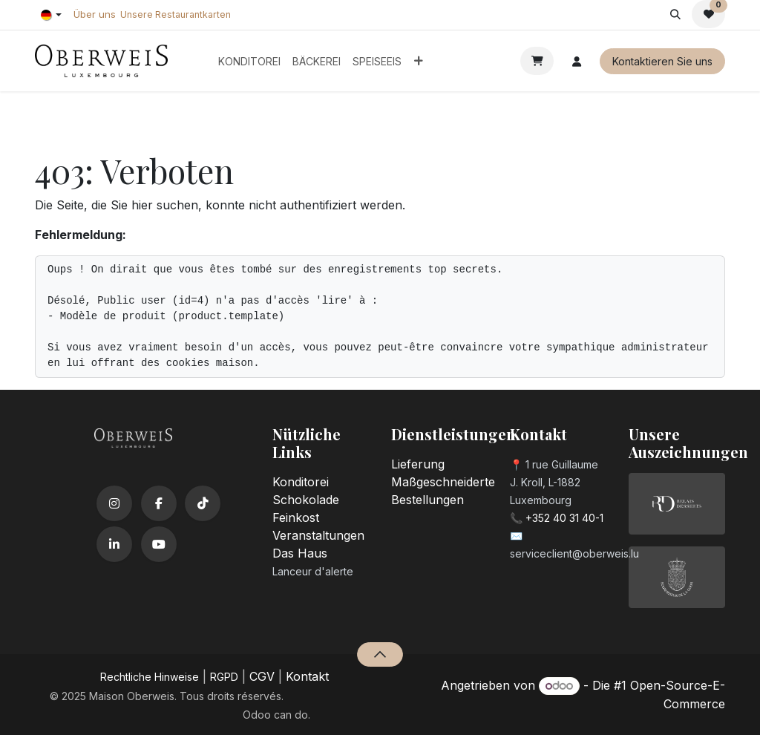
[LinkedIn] (114, 544)
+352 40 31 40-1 (564, 518)
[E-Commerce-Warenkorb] (537, 61)
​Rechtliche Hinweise (149, 676)
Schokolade (305, 499)
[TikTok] (202, 503)
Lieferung (418, 464)
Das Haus (299, 553)
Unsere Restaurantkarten (175, 14)
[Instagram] (114, 503)
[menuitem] (249, 61)
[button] (675, 14)
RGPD (224, 676)
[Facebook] (159, 503)
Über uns (94, 14)
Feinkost (295, 517)
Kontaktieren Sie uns (662, 61)
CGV (262, 676)
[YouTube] (159, 544)
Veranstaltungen (318, 535)
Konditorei (300, 481)
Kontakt (307, 676)
